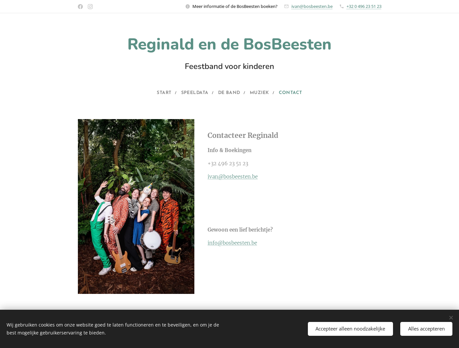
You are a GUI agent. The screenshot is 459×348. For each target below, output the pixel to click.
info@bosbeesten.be (232, 242)
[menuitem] (160, 93)
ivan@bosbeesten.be (312, 6)
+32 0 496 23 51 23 (363, 6)
